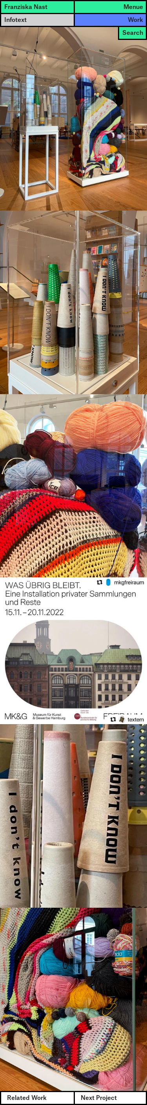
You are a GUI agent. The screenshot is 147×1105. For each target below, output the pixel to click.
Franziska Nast (25, 7)
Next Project (99, 1098)
